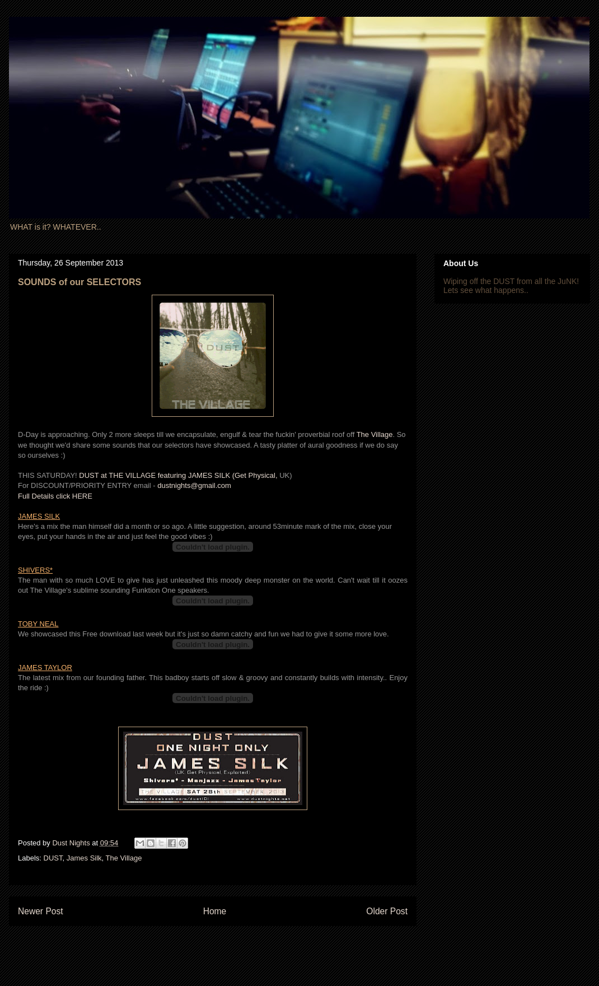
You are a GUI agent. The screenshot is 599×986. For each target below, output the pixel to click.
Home (215, 911)
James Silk (84, 858)
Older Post (387, 911)
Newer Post (40, 911)
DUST (53, 858)
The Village (375, 434)
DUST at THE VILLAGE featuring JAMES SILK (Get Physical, (179, 475)
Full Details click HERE (55, 496)
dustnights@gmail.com (194, 485)
